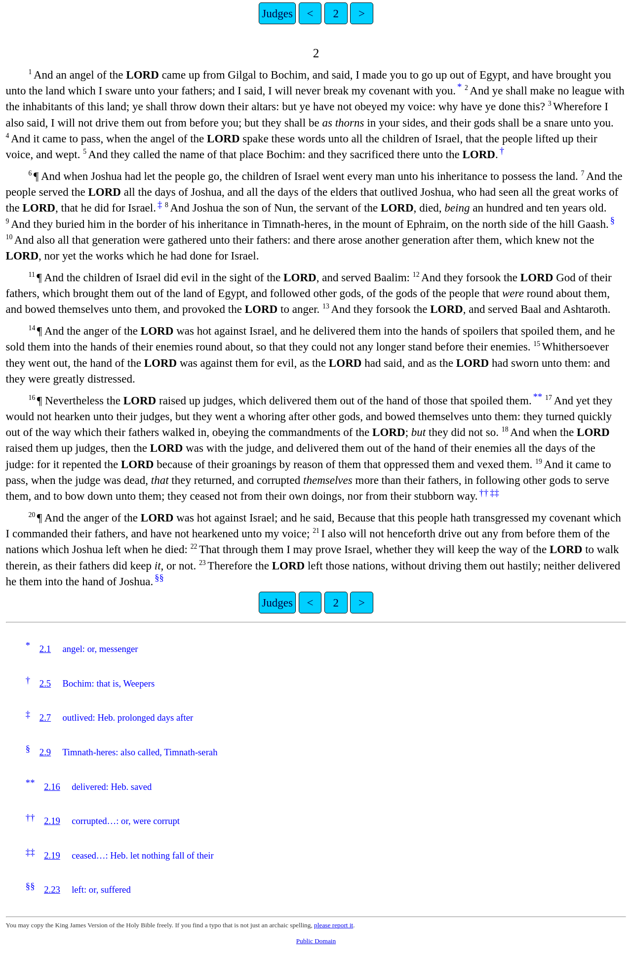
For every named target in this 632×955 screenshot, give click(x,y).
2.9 (45, 752)
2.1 (45, 649)
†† (484, 492)
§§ (159, 577)
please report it (333, 925)
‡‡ (494, 492)
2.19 (52, 821)
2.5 (45, 683)
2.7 (45, 717)
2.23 (52, 889)
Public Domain (316, 941)
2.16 (52, 786)
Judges (277, 13)
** (538, 396)
